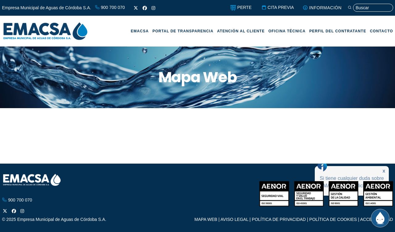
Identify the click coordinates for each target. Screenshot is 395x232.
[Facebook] (145, 8)
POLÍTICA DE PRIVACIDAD (279, 219)
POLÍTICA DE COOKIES (333, 219)
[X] (136, 8)
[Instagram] (153, 8)
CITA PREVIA (276, 7)
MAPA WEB (205, 219)
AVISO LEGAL (234, 219)
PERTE (239, 7)
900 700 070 (110, 7)
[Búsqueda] (369, 8)
